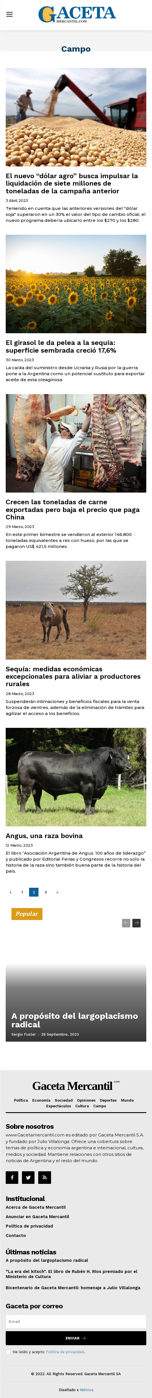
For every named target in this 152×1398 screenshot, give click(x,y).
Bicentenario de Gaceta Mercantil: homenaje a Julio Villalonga (73, 1287)
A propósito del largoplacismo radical (74, 1020)
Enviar (76, 1338)
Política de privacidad (29, 1226)
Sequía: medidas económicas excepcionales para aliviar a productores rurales (73, 676)
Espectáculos (58, 1106)
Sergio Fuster (23, 1034)
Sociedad (64, 1100)
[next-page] (57, 892)
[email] (76, 1321)
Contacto (16, 1235)
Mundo (127, 1100)
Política (21, 1100)
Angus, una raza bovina (44, 836)
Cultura (82, 1106)
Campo (99, 1106)
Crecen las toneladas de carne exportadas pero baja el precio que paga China (73, 509)
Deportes (108, 1100)
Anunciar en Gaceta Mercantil (37, 1216)
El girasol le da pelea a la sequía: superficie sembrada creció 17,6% (61, 346)
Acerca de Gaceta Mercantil (36, 1207)
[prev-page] (10, 892)
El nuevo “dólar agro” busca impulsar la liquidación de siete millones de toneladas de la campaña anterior (72, 183)
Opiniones (86, 1100)
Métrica (86, 1390)
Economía (41, 1100)
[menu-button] (9, 15)
